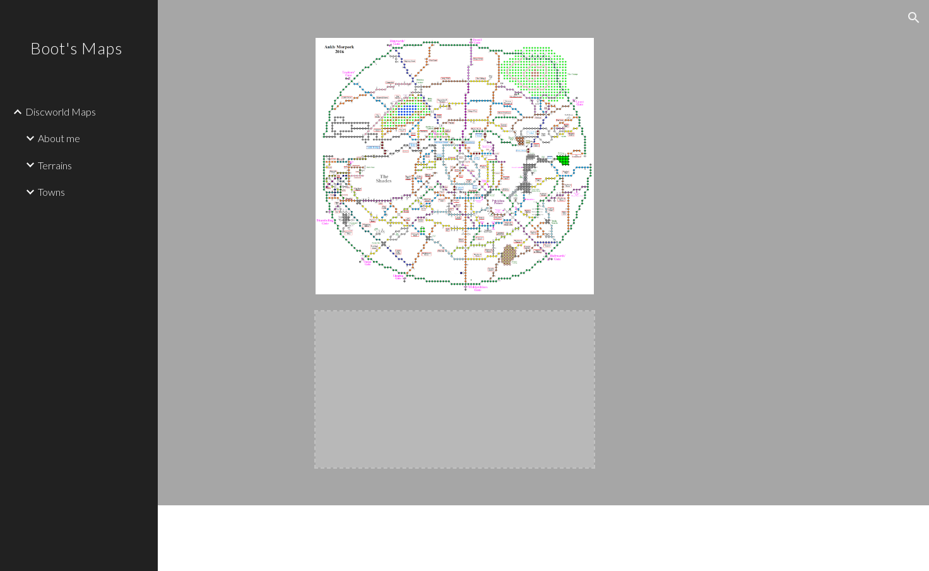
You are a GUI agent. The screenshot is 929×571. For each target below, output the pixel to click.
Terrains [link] (55, 165)
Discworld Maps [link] (60, 111)
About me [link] (59, 138)
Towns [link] (51, 192)
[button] (914, 18)
